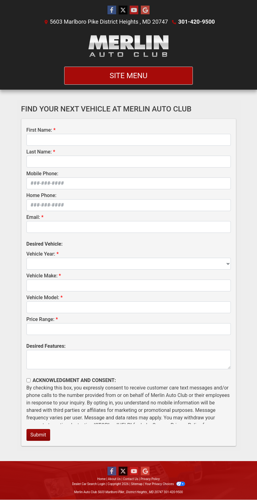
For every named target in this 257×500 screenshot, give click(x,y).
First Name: (39, 130)
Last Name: (39, 152)
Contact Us (130, 479)
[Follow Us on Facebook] (111, 10)
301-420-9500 (196, 21)
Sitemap (136, 484)
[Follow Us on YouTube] (134, 10)
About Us (114, 479)
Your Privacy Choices (165, 484)
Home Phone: (41, 195)
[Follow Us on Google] (145, 10)
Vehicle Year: (40, 254)
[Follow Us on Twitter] (123, 10)
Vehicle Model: (42, 297)
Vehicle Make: (42, 276)
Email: (33, 217)
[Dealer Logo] (128, 46)
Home (101, 479)
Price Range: (40, 319)
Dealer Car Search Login (88, 484)
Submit (38, 435)
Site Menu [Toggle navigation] (129, 75)
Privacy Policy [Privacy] (150, 479)
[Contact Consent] (28, 380)
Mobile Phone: (42, 174)
